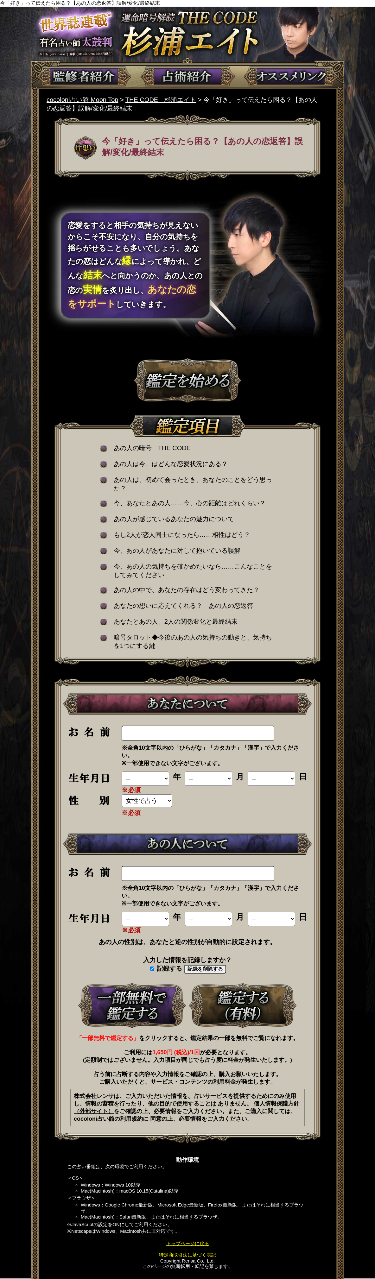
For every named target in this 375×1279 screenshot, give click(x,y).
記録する (166, 968)
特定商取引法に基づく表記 (187, 1254)
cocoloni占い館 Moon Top (82, 99)
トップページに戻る (187, 1243)
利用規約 (131, 1119)
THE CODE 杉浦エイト (160, 99)
